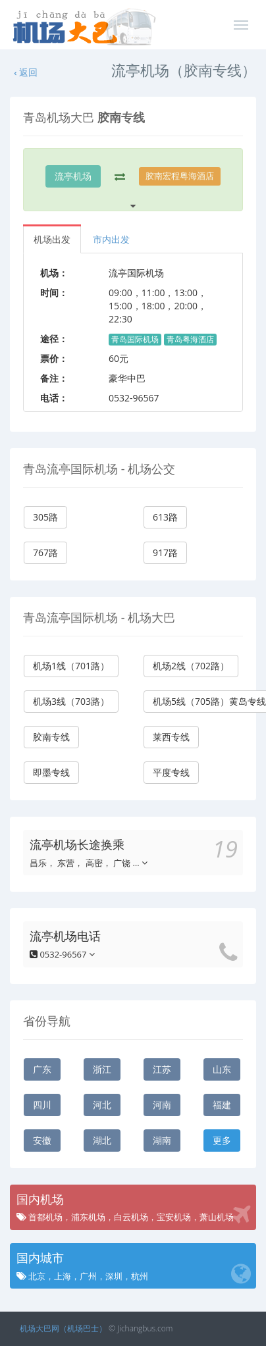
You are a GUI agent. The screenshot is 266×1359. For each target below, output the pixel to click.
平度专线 (171, 772)
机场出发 (52, 239)
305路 (45, 517)
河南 (162, 1104)
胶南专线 (51, 737)
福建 (222, 1104)
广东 (42, 1069)
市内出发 (111, 239)
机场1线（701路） (71, 665)
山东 (222, 1069)
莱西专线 (171, 737)
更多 (222, 1140)
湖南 (162, 1140)
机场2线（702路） (191, 665)
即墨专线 (51, 772)
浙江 (102, 1069)
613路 (165, 517)
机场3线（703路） (71, 701)
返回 (25, 72)
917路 (165, 552)
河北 (102, 1104)
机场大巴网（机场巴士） (63, 1328)
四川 (42, 1104)
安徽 (42, 1140)
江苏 (162, 1069)
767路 (45, 552)
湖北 (102, 1140)
